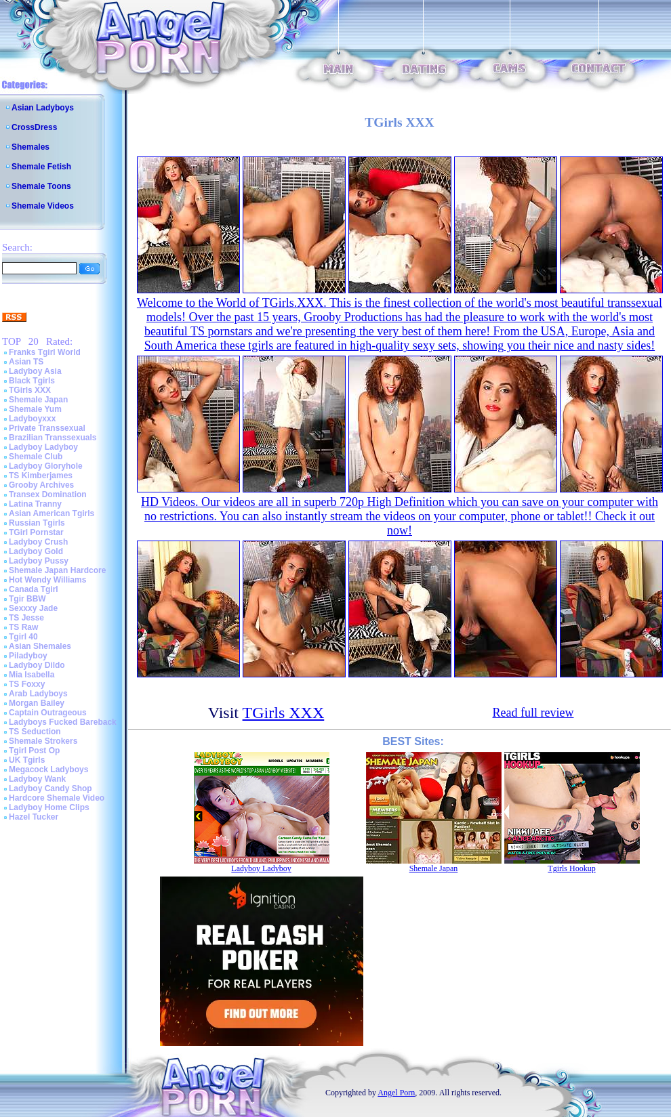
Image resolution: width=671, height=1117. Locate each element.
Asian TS (26, 361)
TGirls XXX (30, 390)
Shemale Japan (38, 399)
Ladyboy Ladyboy (43, 447)
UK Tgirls (27, 760)
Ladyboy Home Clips (49, 807)
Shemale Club (35, 456)
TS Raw (23, 627)
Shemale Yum (35, 409)
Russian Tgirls (37, 523)
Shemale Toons (41, 186)
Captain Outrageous (48, 712)
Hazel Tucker (33, 817)
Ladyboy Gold (36, 551)
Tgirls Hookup (571, 868)
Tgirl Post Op (34, 750)
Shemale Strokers (43, 741)
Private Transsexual (47, 428)
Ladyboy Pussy (38, 561)
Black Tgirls (32, 380)
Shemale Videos (43, 206)
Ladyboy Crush (38, 542)
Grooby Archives (41, 485)
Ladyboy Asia (35, 371)
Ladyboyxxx (32, 418)
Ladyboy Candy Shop (50, 788)
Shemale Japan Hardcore (57, 570)
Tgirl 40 (23, 636)
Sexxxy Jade (33, 608)
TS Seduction (35, 731)
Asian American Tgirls (51, 513)
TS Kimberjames (41, 475)
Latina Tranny (35, 504)
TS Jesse (26, 618)
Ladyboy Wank (37, 779)
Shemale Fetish (41, 166)
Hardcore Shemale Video (56, 798)
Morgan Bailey (36, 703)
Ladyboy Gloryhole (46, 466)
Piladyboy (28, 655)
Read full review (533, 712)
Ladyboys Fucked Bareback (63, 722)
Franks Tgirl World (45, 352)
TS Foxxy (27, 684)
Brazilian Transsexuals (52, 437)
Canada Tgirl (33, 589)
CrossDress (34, 127)
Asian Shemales (40, 646)
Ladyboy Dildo (37, 665)
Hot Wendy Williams (47, 580)
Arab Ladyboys (38, 693)
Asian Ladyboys (43, 107)
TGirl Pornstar (36, 532)
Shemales (30, 147)
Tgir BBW (27, 599)
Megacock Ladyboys (48, 769)
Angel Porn (396, 1092)
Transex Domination (48, 494)
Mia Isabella (31, 674)
